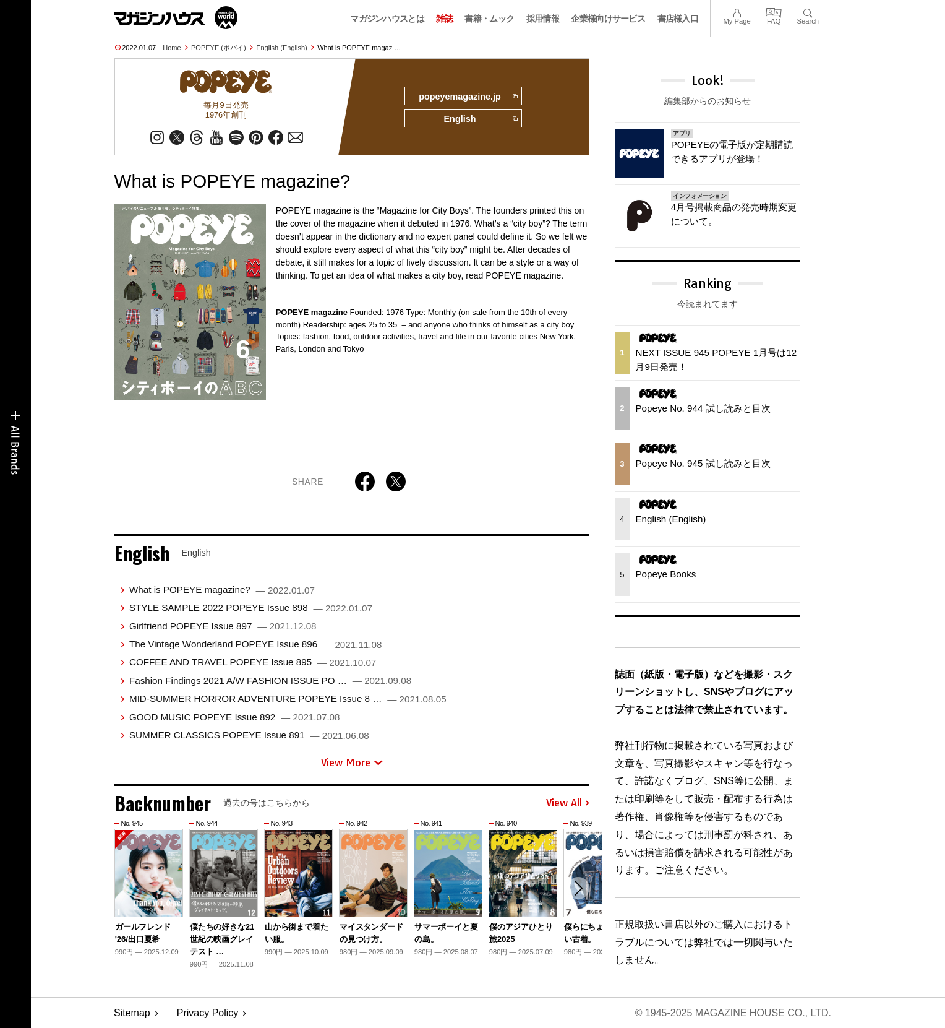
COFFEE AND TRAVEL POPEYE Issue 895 (252, 662)
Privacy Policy (208, 1013)
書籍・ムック (489, 18)
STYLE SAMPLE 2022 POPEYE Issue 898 (250, 607)
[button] (578, 888)
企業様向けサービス (608, 18)
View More (352, 762)
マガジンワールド (175, 17)
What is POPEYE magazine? (222, 589)
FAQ (773, 11)
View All (567, 803)
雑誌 (444, 18)
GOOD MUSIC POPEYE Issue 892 (234, 717)
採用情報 (542, 18)
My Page (736, 11)
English (480, 119)
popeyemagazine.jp (467, 97)
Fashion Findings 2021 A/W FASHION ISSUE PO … (270, 680)
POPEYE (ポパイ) (218, 47)
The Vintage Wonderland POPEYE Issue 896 (255, 644)
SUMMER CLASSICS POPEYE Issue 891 (249, 735)
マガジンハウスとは (387, 18)
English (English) (281, 47)
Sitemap (132, 1013)
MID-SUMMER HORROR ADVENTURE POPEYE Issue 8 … (288, 698)
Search (808, 11)
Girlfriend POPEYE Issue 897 (223, 626)
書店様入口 (678, 18)
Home (172, 47)
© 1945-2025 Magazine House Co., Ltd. (733, 1013)
